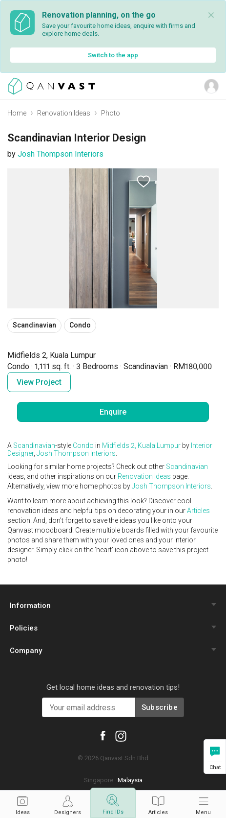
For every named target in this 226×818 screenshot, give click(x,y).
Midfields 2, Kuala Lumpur (141, 445)
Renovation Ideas (63, 113)
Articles (198, 510)
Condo (83, 445)
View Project (39, 382)
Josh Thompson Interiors (60, 154)
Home (16, 113)
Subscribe (160, 707)
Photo (110, 113)
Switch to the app (113, 55)
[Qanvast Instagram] (120, 735)
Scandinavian (34, 445)
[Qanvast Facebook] (102, 735)
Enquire (113, 412)
